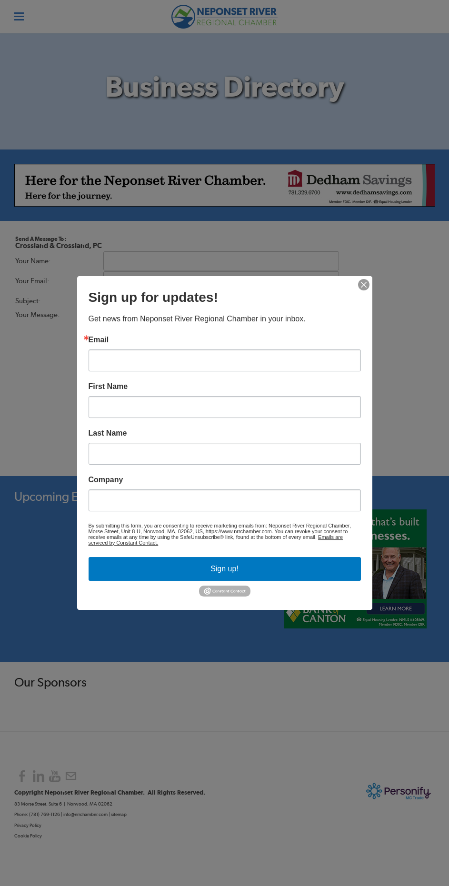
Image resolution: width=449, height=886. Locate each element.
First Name (108, 386)
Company (106, 480)
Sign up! (224, 569)
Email (99, 340)
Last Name (108, 433)
